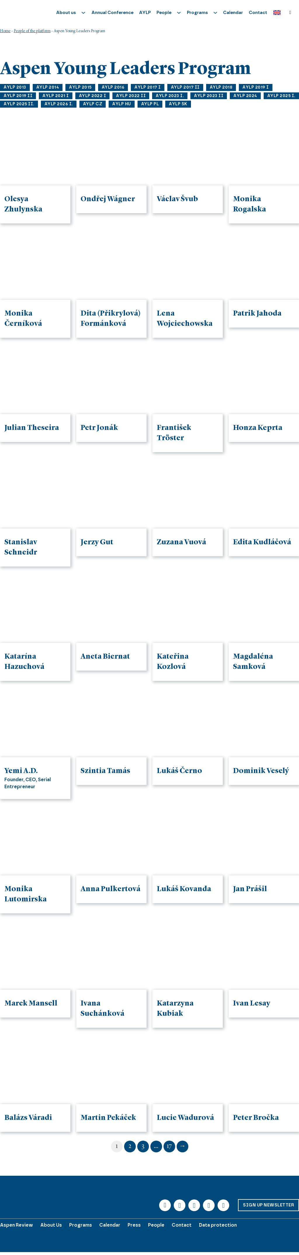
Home (5, 31)
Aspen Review (16, 1225)
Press (134, 1225)
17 (169, 1146)
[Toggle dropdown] (83, 13)
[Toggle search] (290, 12)
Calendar (233, 12)
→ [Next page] (182, 1146)
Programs (80, 1225)
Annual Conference (112, 12)
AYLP (145, 12)
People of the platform (32, 31)
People (156, 1225)
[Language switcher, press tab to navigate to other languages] (275, 12)
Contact (258, 12)
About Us (51, 1225)
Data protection (218, 1225)
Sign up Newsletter (268, 1205)
